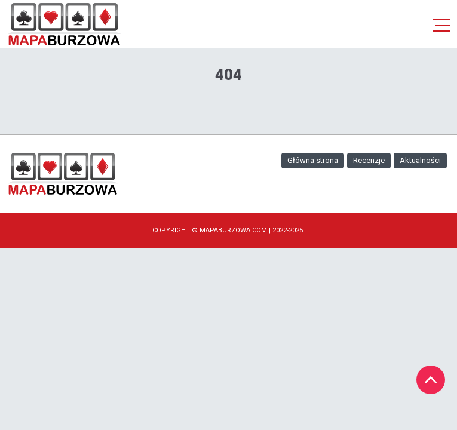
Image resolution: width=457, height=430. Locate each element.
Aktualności (420, 160)
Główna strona (312, 160)
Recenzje (369, 160)
